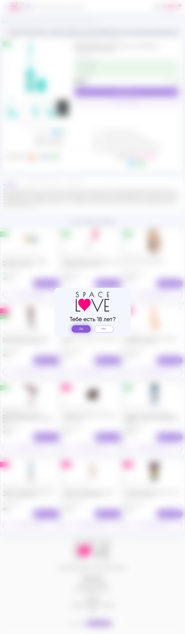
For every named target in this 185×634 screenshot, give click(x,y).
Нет (104, 329)
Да (81, 329)
